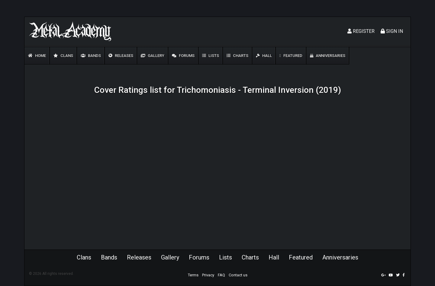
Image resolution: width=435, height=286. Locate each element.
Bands (91, 55)
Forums (183, 55)
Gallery (152, 55)
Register (361, 31)
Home (37, 55)
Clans (63, 55)
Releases (120, 55)
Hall (264, 55)
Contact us (238, 275)
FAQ (221, 275)
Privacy (208, 275)
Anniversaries (327, 55)
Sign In (392, 31)
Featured (290, 55)
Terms (193, 275)
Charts (237, 55)
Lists (210, 55)
